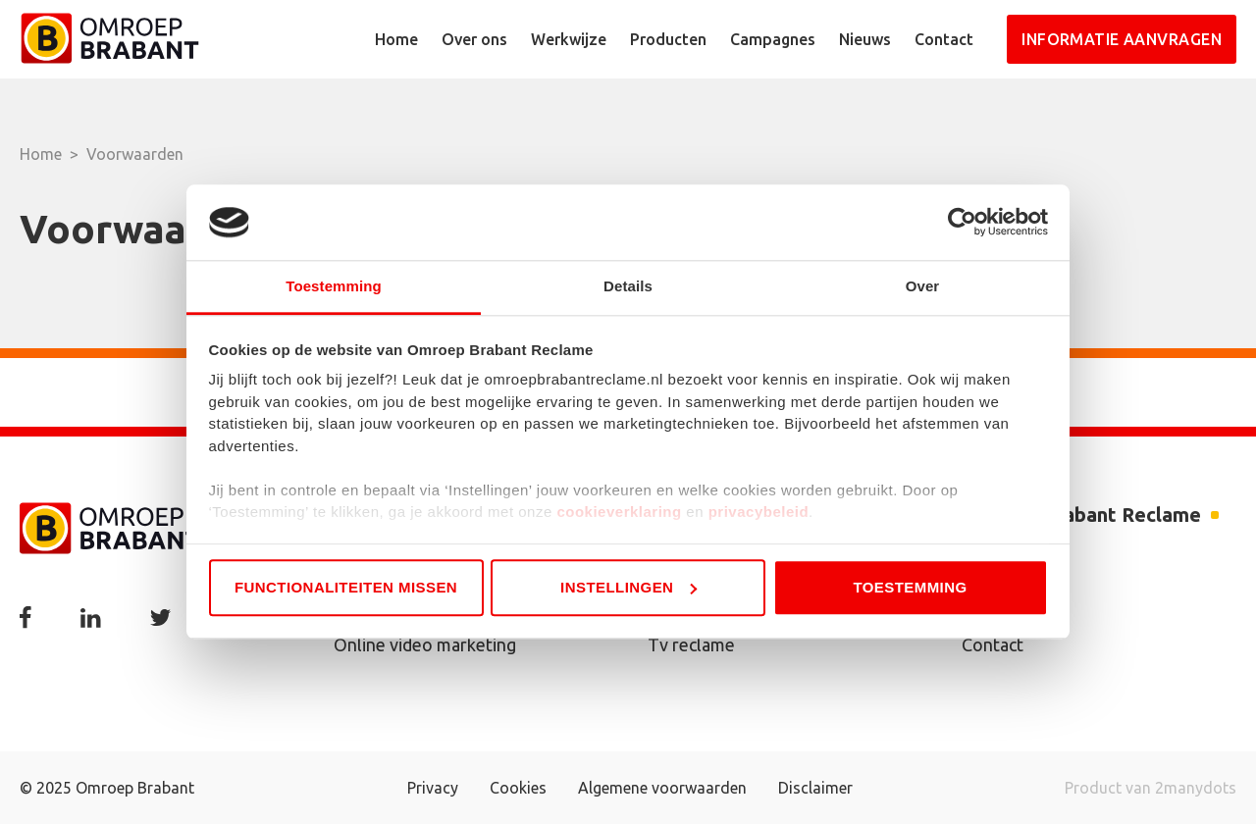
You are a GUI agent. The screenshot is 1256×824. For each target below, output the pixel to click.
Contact (944, 39)
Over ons (474, 39)
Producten (668, 39)
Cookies (518, 788)
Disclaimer (815, 788)
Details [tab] (628, 286)
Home (396, 39)
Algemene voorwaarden (662, 788)
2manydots (1195, 788)
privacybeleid (758, 512)
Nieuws (865, 39)
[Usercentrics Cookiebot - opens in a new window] (962, 222)
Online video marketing (425, 644)
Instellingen (628, 587)
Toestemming (910, 587)
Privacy (432, 788)
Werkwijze (568, 39)
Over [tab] (923, 286)
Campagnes (772, 39)
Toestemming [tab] (334, 286)
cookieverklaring (618, 512)
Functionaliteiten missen (346, 587)
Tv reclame (691, 644)
